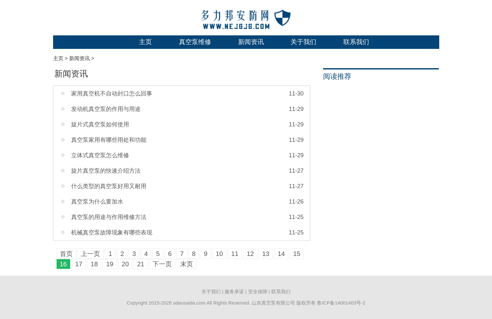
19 (109, 264)
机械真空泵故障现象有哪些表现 (111, 232)
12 (250, 253)
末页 (186, 264)
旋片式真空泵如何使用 (100, 124)
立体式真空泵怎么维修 (100, 155)
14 (281, 253)
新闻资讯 (251, 41)
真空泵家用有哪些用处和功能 (108, 140)
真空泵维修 (195, 41)
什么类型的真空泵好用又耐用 (108, 186)
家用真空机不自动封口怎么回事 (111, 93)
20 (125, 264)
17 (78, 264)
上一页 (90, 253)
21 (140, 264)
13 (265, 253)
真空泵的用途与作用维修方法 (108, 217)
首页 (66, 253)
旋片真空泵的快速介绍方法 (106, 171)
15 (296, 253)
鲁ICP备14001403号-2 (341, 302)
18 (94, 264)
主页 (145, 41)
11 (234, 253)
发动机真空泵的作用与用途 (106, 109)
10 (219, 253)
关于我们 (303, 41)
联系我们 (356, 41)
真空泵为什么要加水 (97, 201)
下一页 (162, 264)
